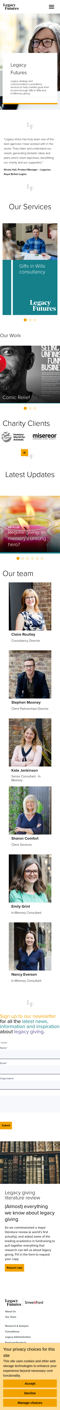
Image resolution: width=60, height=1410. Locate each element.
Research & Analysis (17, 1326)
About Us (10, 1311)
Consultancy (12, 1331)
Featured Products (15, 1342)
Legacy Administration (18, 1337)
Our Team (10, 1317)
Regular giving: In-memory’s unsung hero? (27, 538)
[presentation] (26, 1104)
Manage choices (30, 1403)
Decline (30, 1393)
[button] (51, 6)
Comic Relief (16, 397)
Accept (30, 1383)
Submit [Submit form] (6, 1125)
